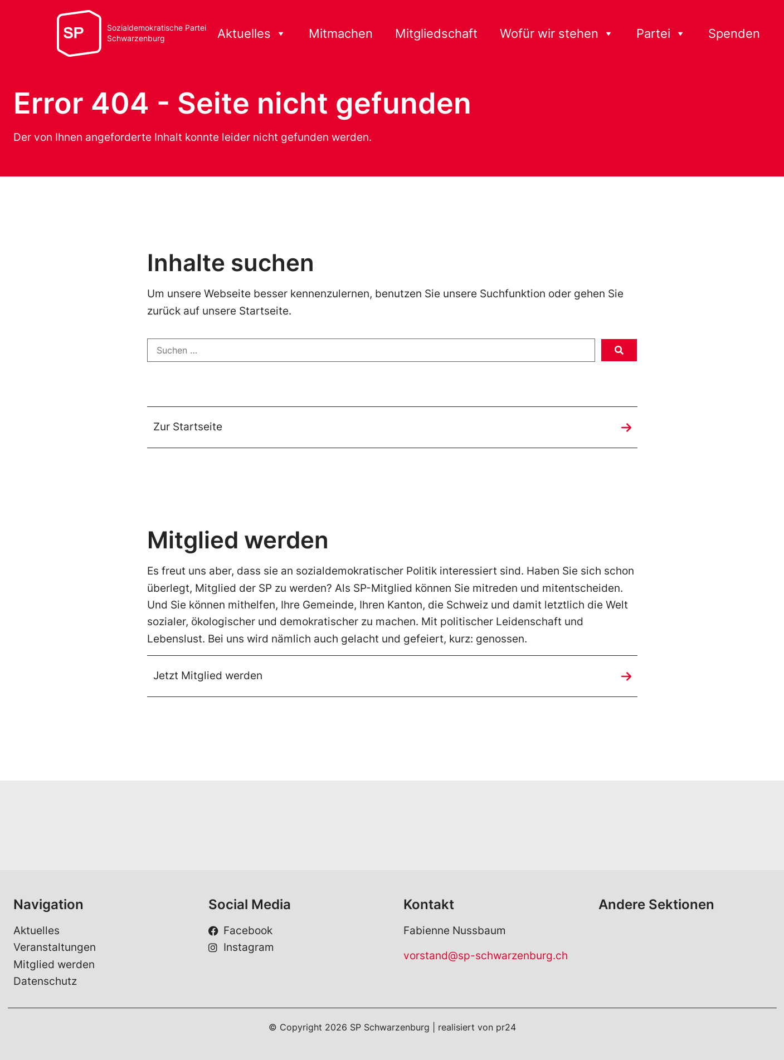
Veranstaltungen (54, 947)
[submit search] (619, 350)
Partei (661, 33)
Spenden (734, 33)
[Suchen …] (371, 350)
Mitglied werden (54, 964)
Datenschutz (45, 981)
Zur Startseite (187, 426)
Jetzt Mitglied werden (207, 675)
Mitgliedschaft (436, 33)
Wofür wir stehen (557, 33)
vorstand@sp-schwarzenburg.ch (485, 955)
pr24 (506, 1027)
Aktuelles (251, 33)
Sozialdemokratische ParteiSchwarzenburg (156, 33)
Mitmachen (341, 33)
